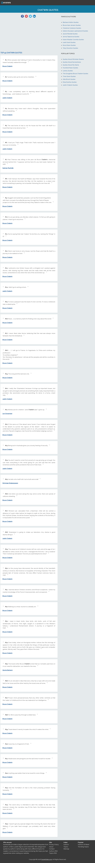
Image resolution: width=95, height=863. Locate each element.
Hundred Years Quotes (70, 68)
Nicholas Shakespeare (10, 483)
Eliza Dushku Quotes (70, 82)
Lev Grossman (7, 413)
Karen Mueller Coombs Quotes (73, 39)
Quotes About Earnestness (72, 62)
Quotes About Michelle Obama (73, 59)
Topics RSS (53, 853)
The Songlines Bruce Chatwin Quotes (75, 73)
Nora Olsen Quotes (69, 45)
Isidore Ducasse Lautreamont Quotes (75, 31)
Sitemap (66, 849)
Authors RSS (53, 851)
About (51, 847)
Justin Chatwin (7, 98)
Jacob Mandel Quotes (70, 34)
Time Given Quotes (69, 76)
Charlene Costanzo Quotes (72, 28)
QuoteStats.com (46, 859)
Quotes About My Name (71, 65)
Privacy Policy (54, 844)
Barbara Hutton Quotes (71, 22)
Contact (52, 849)
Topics (65, 847)
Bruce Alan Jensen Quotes (72, 25)
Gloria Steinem (7, 670)
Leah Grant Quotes (69, 42)
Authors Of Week (83, 844)
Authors (66, 844)
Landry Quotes (68, 71)
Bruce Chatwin (7, 66)
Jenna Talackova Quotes (71, 36)
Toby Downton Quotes (70, 48)
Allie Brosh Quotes (69, 79)
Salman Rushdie (7, 168)
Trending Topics (83, 847)
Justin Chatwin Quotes (70, 85)
